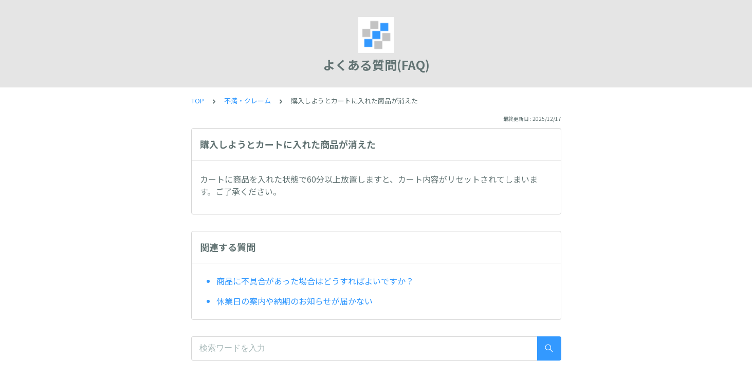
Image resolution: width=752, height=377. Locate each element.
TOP (197, 100)
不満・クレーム (247, 100)
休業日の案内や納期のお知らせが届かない (294, 301)
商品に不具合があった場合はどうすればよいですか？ (315, 281)
